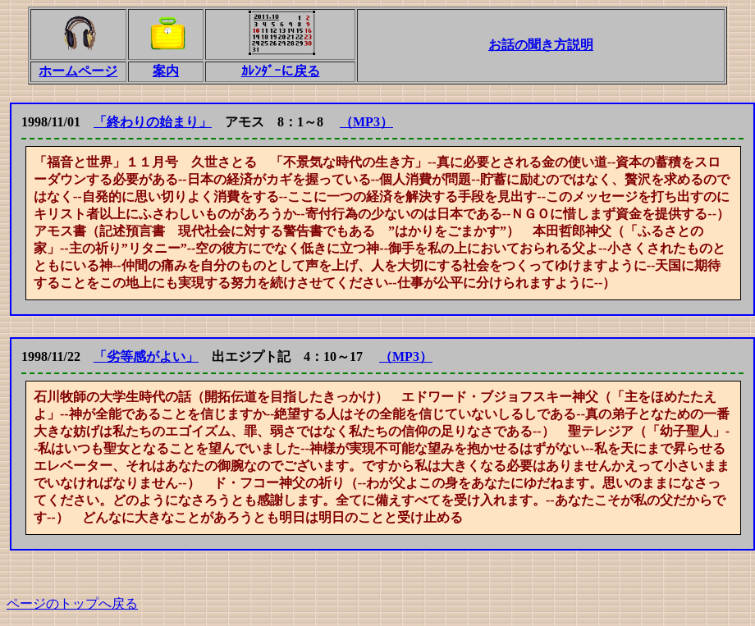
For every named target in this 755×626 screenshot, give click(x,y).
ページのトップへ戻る (72, 603)
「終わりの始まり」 (153, 122)
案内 (166, 71)
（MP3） (366, 122)
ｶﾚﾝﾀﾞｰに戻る (280, 71)
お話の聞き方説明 (540, 45)
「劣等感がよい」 (146, 356)
